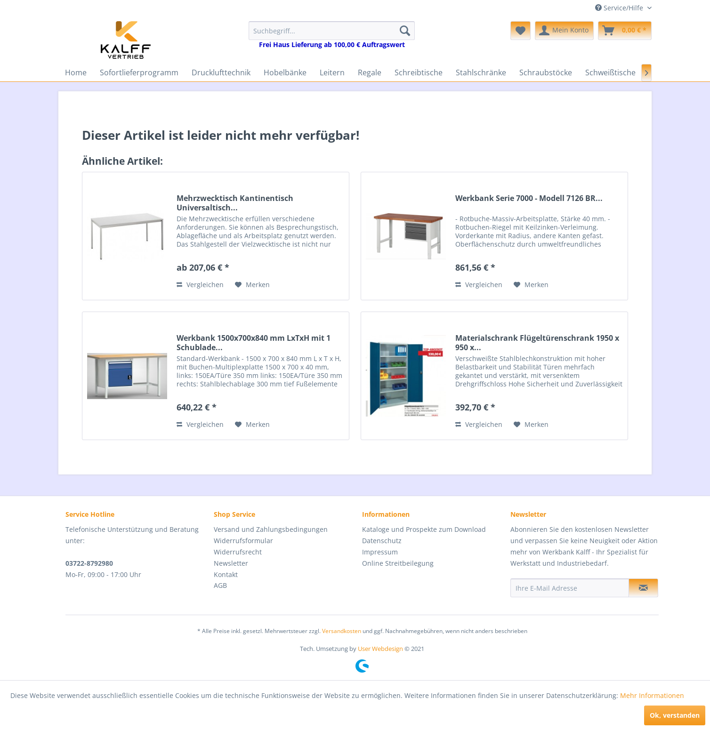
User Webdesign (380, 648)
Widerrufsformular (243, 540)
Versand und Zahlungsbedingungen (271, 529)
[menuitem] (332, 35)
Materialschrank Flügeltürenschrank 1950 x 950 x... (537, 342)
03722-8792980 (89, 563)
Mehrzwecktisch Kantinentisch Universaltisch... (235, 202)
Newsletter (231, 563)
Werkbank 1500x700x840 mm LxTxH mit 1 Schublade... (254, 342)
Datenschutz (382, 540)
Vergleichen (200, 284)
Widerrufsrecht (238, 551)
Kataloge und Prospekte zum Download (424, 529)
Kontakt (226, 574)
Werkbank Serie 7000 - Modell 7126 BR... (529, 198)
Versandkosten (341, 631)
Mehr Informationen (652, 695)
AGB (220, 585)
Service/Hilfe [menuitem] (620, 7)
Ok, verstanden (675, 715)
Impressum (380, 551)
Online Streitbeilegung (398, 563)
